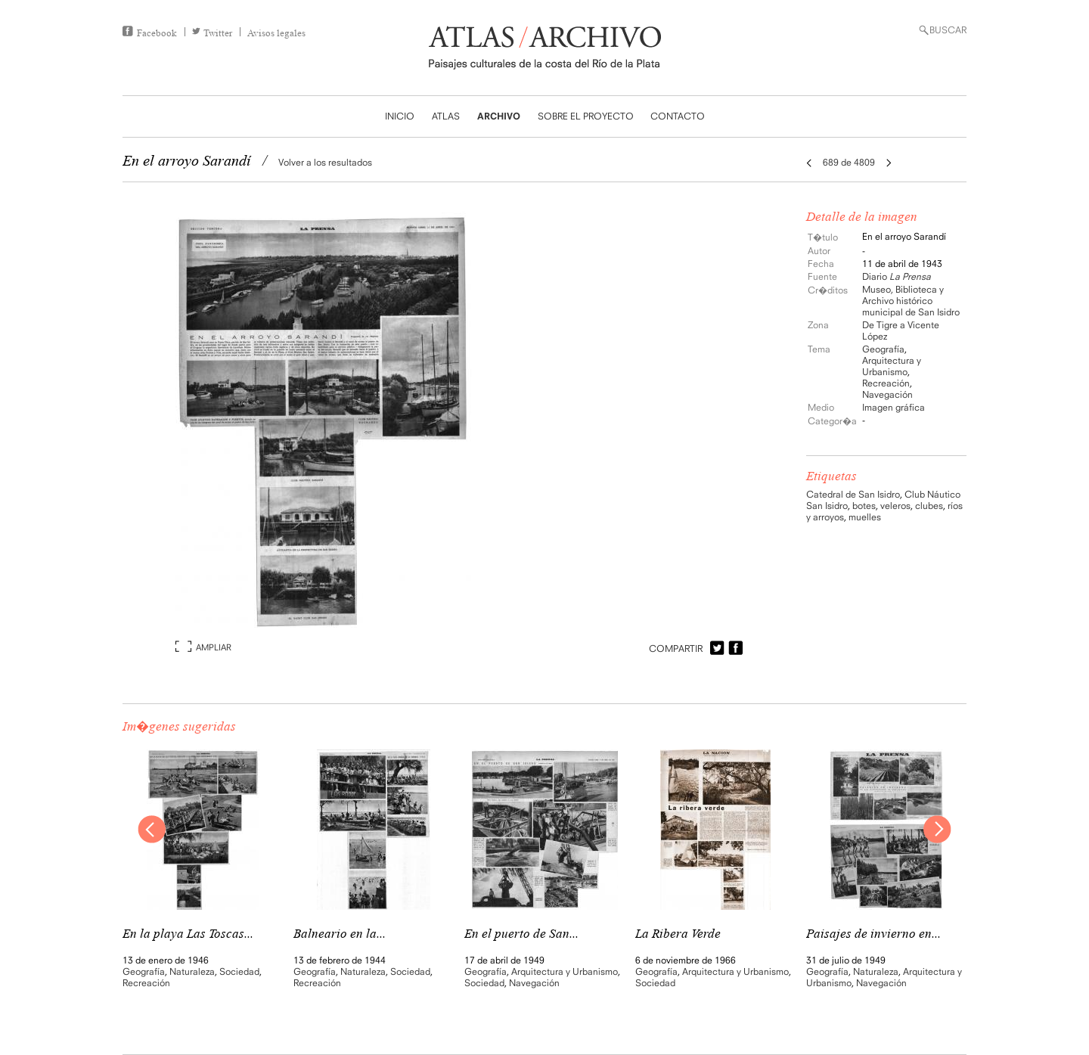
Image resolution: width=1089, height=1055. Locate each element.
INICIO (399, 116)
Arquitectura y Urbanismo (891, 366)
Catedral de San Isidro (853, 494)
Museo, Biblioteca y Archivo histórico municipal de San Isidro (911, 301)
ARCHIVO (498, 116)
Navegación (887, 394)
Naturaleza (192, 971)
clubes (929, 505)
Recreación (886, 383)
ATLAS (446, 116)
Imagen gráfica (893, 407)
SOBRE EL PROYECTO (586, 116)
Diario (896, 276)
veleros (895, 505)
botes (864, 505)
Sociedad (239, 971)
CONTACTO (677, 116)
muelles (865, 517)
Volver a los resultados (325, 162)
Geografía (883, 349)
